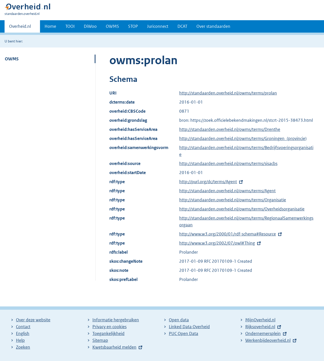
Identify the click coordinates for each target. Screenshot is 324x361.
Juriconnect (157, 26)
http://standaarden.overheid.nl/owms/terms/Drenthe (229, 129)
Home (50, 26)
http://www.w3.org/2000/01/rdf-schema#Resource (227, 234)
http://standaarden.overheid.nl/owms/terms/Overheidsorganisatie (242, 209)
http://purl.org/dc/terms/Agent (208, 181)
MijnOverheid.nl (260, 320)
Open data (179, 320)
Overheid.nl (20, 28)
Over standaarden (213, 26)
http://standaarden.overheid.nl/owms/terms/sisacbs (228, 163)
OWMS (112, 26)
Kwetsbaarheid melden (114, 347)
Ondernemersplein (263, 333)
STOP (133, 26)
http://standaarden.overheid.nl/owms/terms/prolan (228, 93)
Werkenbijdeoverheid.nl (268, 340)
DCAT (182, 26)
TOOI (70, 26)
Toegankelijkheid (108, 333)
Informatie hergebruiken (115, 320)
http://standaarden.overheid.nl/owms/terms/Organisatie (232, 200)
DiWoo (90, 26)
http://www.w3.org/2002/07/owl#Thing (217, 243)
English (22, 333)
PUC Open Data (183, 333)
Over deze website (33, 320)
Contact (23, 326)
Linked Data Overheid (189, 326)
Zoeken (23, 347)
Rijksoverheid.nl (260, 326)
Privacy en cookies (109, 326)
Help (20, 340)
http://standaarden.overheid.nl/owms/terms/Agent (227, 191)
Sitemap (100, 340)
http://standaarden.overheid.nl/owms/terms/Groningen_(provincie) (243, 138)
